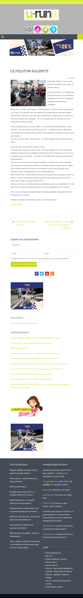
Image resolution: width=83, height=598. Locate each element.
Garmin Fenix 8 (51, 565)
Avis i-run (49, 556)
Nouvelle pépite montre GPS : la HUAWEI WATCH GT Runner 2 (35, 353)
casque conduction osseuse (56, 559)
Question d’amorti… (61, 485)
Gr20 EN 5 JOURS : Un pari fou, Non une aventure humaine (57, 225)
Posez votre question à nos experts (24, 323)
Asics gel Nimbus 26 (53, 553)
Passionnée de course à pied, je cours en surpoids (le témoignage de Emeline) (57, 518)
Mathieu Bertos (16, 205)
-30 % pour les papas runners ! (25, 223)
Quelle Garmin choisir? (54, 587)
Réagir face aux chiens (61, 490)
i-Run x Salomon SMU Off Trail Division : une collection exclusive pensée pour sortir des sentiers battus (25, 545)
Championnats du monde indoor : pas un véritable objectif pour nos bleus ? (39, 364)
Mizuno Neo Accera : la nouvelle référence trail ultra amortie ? (34, 359)
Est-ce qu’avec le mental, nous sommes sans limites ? (31, 374)
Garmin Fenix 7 (51, 562)
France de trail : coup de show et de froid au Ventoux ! (31, 343)
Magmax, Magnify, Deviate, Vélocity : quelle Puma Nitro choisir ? (35, 338)
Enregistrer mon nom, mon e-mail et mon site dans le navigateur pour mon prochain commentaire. (41, 258)
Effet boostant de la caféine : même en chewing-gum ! (31, 379)
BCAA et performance (19, 348)
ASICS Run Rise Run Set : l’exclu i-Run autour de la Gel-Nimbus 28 (37, 369)
